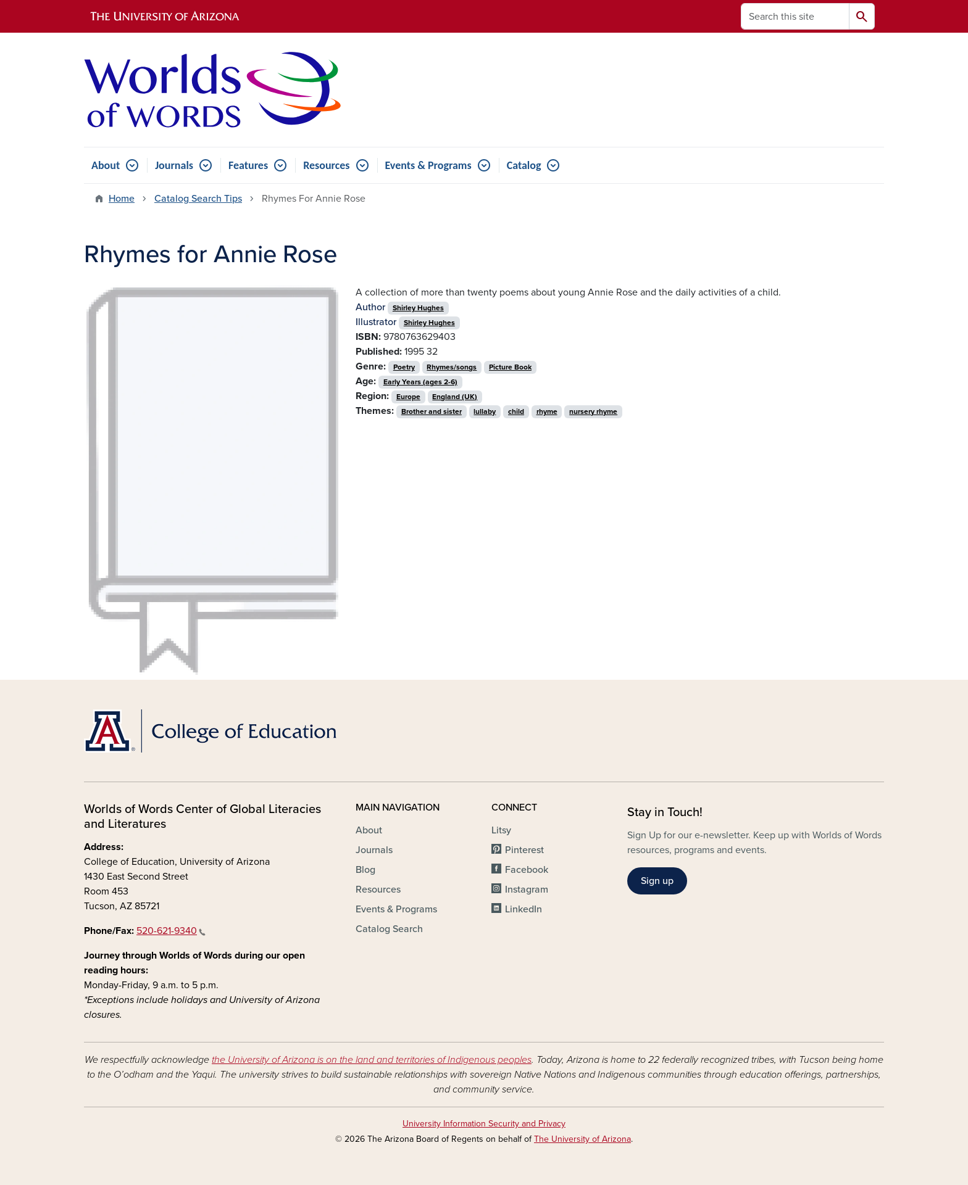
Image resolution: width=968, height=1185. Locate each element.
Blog (365, 870)
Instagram (526, 889)
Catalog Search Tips (198, 198)
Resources (326, 165)
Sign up (657, 881)
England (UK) (454, 396)
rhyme (546, 411)
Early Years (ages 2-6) (420, 382)
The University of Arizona (582, 1139)
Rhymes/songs (452, 367)
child (516, 411)
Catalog (524, 165)
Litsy (501, 830)
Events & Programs (428, 165)
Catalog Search (389, 929)
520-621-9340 (171, 931)
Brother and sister (431, 411)
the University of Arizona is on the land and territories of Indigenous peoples (372, 1060)
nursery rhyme (593, 411)
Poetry (404, 367)
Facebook (526, 870)
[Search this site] (795, 16)
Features (248, 165)
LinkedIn (523, 909)
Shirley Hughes (418, 307)
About (105, 165)
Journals (174, 165)
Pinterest (524, 850)
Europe (408, 396)
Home (122, 198)
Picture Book (510, 367)
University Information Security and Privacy (484, 1123)
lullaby (485, 411)
